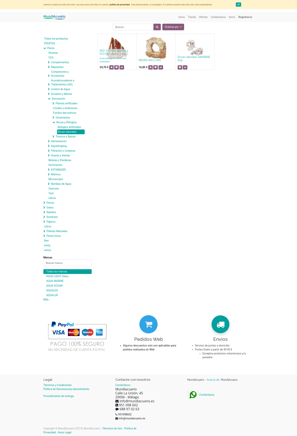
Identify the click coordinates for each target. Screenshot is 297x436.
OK (238, 4)
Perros (50, 202)
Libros (52, 198)
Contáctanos (200, 394)
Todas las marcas (56, 271)
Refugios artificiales (69, 127)
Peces (50, 48)
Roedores (52, 216)
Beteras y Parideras (59, 160)
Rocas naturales (67, 131)
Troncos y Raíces (65, 136)
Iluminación (55, 164)
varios (47, 250)
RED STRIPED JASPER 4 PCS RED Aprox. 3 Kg (114, 52)
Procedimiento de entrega (58, 396)
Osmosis (53, 188)
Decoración (58, 98)
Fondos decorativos (64, 112)
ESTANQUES (58, 169)
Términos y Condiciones (57, 385)
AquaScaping (59, 145)
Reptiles (51, 212)
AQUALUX (52, 295)
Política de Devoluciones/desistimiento (66, 389)
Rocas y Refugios (66, 122)
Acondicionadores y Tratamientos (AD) (62, 82)
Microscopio (55, 179)
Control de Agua (60, 89)
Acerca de (213, 379)
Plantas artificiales (66, 103)
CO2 (51, 57)
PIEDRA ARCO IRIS (150, 60)
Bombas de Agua (61, 183)
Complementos (60, 62)
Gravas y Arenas (60, 155)
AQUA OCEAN (54, 285)
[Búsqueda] (157, 27)
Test (51, 193)
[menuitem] (181, 17)
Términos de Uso (112, 428)
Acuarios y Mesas (61, 93)
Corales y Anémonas (65, 108)
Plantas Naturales (56, 231)
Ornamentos (62, 117)
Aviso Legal (64, 432)
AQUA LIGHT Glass (57, 276)
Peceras (53, 52)
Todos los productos (56, 38)
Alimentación (58, 141)
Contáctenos (122, 385)
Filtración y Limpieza (63, 150)
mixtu (47, 245)
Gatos (49, 207)
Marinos (56, 174)
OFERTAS (49, 43)
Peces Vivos (53, 235)
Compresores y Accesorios (60, 73)
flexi (46, 240)
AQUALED (52, 290)
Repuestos (57, 67)
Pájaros (50, 221)
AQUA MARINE (55, 280)
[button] (173, 27)
